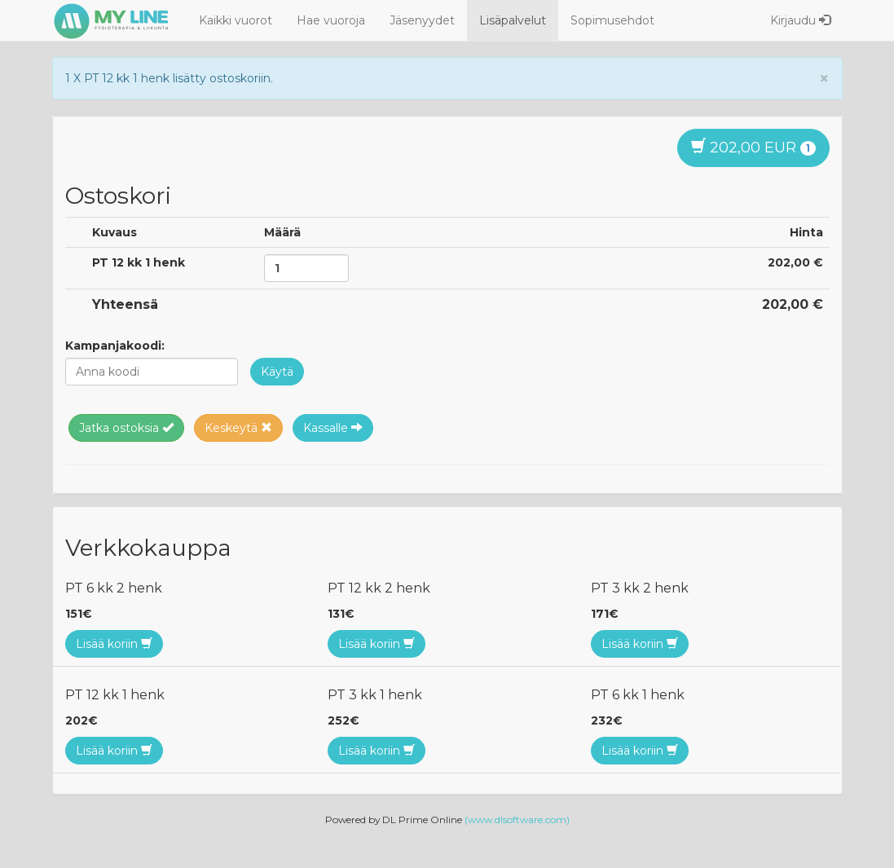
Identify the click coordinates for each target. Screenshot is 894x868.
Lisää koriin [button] (114, 644)
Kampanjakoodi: (115, 345)
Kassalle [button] (333, 428)
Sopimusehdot (612, 20)
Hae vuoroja (331, 20)
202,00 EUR (753, 147)
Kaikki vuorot (235, 20)
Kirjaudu (800, 20)
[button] (277, 372)
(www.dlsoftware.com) (517, 819)
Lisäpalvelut (512, 20)
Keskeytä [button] (238, 428)
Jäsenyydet (422, 20)
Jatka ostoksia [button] (126, 428)
